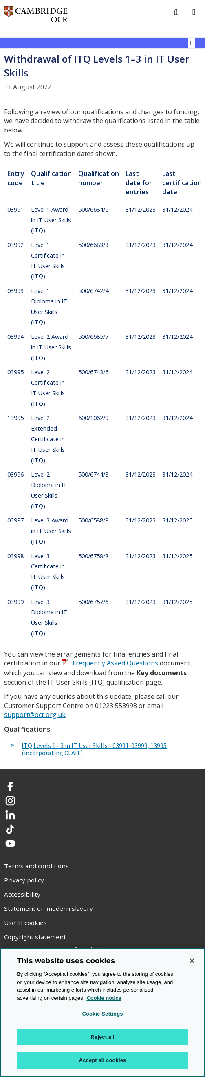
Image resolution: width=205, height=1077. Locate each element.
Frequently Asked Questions (115, 663)
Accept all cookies (102, 1060)
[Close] (192, 961)
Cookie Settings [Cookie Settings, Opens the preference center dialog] (102, 1014)
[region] (102, 1012)
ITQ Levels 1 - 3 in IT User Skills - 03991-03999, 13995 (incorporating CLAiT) (94, 749)
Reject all (102, 1037)
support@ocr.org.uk (35, 714)
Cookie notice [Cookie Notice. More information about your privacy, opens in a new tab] (103, 998)
